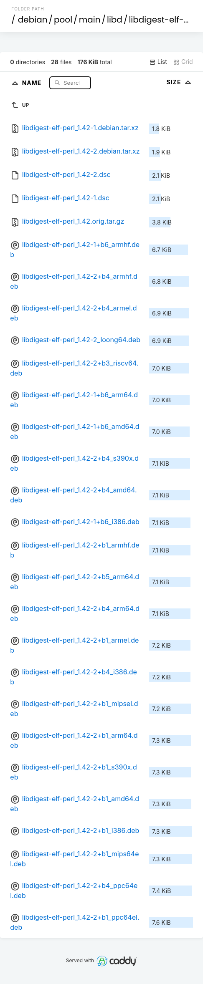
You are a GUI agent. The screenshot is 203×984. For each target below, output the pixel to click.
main (90, 19)
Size (179, 82)
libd (114, 19)
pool (63, 19)
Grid (183, 62)
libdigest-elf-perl (164, 19)
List (158, 62)
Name (32, 82)
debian (33, 19)
